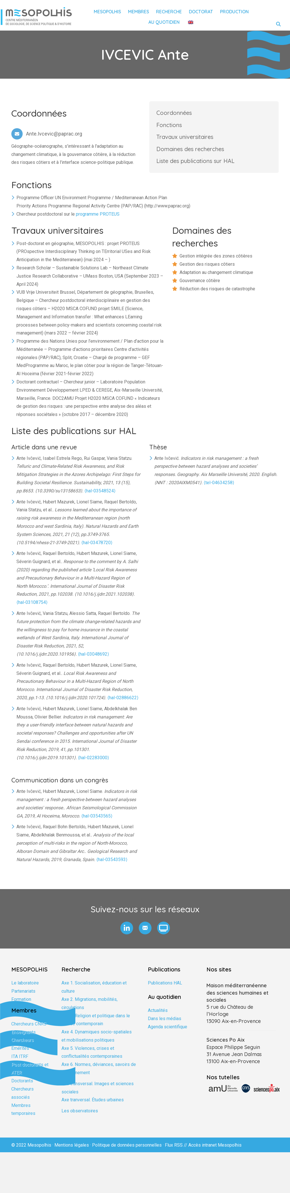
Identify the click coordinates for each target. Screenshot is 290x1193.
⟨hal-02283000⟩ (93, 762)
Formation (21, 1004)
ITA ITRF (19, 1061)
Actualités (158, 1015)
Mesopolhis (107, 11)
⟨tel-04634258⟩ (219, 487)
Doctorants (22, 1086)
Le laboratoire (25, 988)
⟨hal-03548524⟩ (100, 495)
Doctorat (201, 11)
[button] (126, 933)
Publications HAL (165, 988)
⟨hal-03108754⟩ (32, 607)
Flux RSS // (176, 1150)
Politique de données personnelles (127, 1150)
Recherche (169, 11)
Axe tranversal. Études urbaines (92, 1105)
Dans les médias (164, 1023)
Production (234, 11)
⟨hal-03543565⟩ (96, 820)
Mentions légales (71, 1150)
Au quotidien (164, 22)
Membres (138, 11)
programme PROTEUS (98, 219)
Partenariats (23, 996)
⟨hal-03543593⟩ (111, 864)
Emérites (20, 1053)
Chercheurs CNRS (28, 1028)
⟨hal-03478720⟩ (96, 547)
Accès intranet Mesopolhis (215, 1150)
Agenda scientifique (167, 1031)
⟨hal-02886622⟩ (122, 702)
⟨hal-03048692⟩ (93, 659)
